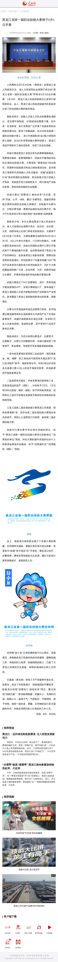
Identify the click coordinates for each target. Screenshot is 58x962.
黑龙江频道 (13, 11)
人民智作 (18, 943)
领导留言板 (38, 928)
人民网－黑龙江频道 (41, 33)
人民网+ (18, 928)
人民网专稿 (24, 11)
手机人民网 (28, 928)
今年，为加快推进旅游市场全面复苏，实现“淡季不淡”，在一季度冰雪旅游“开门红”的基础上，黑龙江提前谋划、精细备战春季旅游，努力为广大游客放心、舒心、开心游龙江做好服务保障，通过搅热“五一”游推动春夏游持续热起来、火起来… (28, 779)
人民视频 (49, 928)
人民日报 (7, 928)
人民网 (3, 11)
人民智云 (7, 943)
